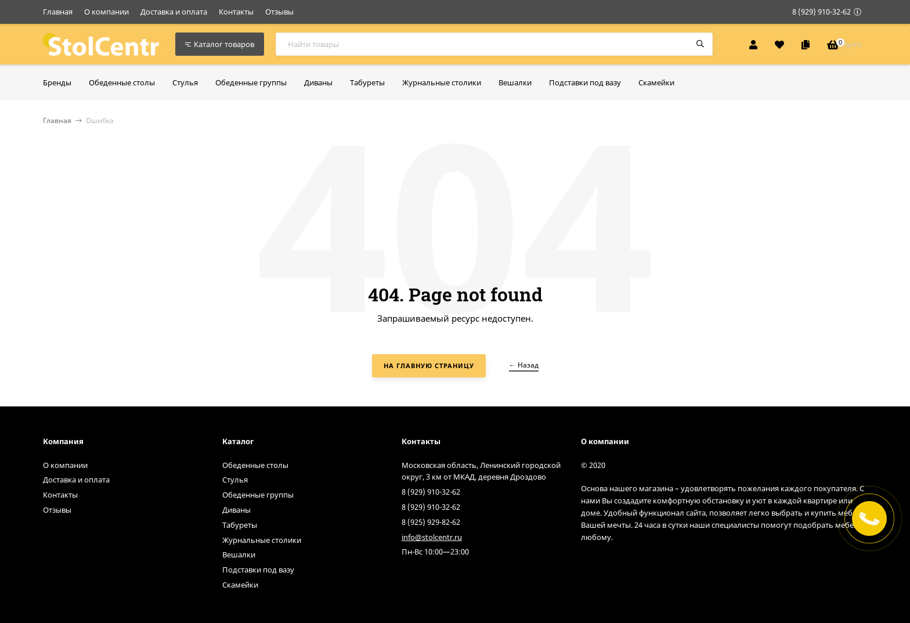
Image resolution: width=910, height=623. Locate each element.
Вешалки (238, 554)
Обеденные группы (258, 494)
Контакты (236, 11)
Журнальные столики (261, 540)
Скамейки (240, 584)
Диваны (236, 510)
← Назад (524, 365)
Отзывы (279, 11)
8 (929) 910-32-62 (821, 11)
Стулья (235, 479)
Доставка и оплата (173, 11)
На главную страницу (429, 365)
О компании (106, 11)
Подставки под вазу (258, 569)
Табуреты (239, 525)
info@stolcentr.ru (432, 537)
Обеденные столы (255, 465)
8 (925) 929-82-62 (431, 522)
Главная (58, 11)
